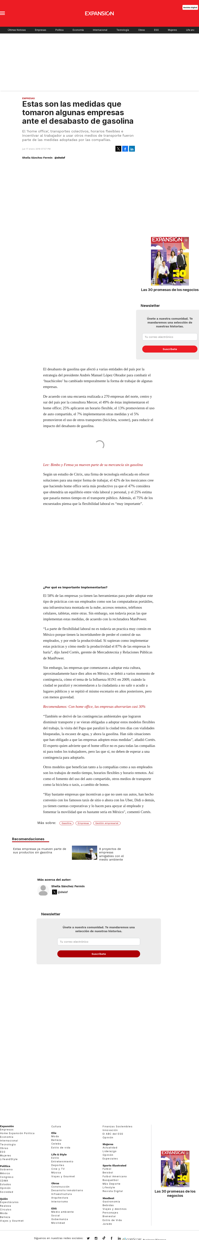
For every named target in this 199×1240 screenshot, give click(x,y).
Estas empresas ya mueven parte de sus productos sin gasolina (39, 850)
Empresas (40, 30)
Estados (5, 1185)
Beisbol (108, 1173)
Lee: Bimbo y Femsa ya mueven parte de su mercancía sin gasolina (93, 465)
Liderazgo (110, 1152)
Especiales (110, 1159)
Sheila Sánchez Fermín (68, 887)
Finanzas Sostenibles (118, 1127)
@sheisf (59, 157)
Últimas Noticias (17, 30)
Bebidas (108, 1206)
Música (56, 1173)
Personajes (110, 1213)
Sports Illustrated (114, 1166)
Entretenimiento (62, 1162)
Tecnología (122, 30)
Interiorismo (59, 1202)
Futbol (107, 1169)
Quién (4, 1199)
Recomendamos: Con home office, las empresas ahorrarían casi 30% (94, 707)
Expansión (7, 1126)
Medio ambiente (62, 1212)
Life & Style (59, 1155)
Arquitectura (59, 1198)
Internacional (100, 30)
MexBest (108, 1199)
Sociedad (6, 1192)
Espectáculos (9, 1202)
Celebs (56, 1144)
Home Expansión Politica (17, 1134)
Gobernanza (59, 1220)
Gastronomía (111, 1202)
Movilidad (58, 1223)
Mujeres (172, 30)
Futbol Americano (115, 1177)
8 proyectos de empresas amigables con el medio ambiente (111, 854)
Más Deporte (111, 1184)
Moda (4, 1214)
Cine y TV (58, 1169)
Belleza (5, 1217)
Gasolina (66, 823)
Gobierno (6, 1170)
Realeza (5, 1206)
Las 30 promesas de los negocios (170, 289)
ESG (156, 30)
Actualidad (110, 1148)
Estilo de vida (61, 1148)
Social (55, 1216)
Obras (141, 30)
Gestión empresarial (106, 823)
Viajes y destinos (115, 1209)
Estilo (55, 1158)
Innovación (110, 1131)
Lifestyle (109, 1188)
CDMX (4, 1181)
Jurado (107, 1224)
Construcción (60, 1187)
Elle (53, 1133)
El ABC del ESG (113, 1134)
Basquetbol (111, 1181)
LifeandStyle (9, 1160)
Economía (78, 30)
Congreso (7, 1177)
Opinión (5, 1189)
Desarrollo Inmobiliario (67, 1191)
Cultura (56, 1127)
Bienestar (109, 1217)
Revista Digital (190, 7)
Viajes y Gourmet (12, 1221)
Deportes (57, 1166)
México (5, 1174)
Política (59, 30)
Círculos (5, 1210)
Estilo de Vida (112, 1220)
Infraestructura (61, 1195)
